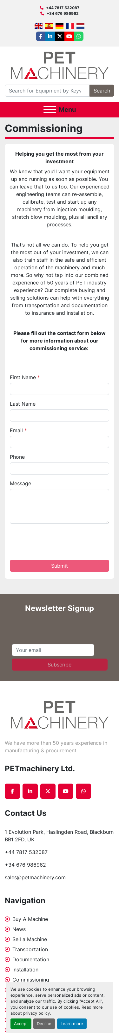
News (19, 929)
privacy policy (36, 1013)
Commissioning (30, 979)
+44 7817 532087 (62, 7)
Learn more (72, 1023)
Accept (21, 1023)
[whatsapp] (78, 36)
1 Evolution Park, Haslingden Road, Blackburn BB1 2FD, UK (59, 836)
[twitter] (59, 36)
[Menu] (49, 109)
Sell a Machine (29, 939)
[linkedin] (50, 36)
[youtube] (69, 36)
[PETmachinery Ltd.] (60, 714)
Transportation (30, 949)
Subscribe (59, 664)
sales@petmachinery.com (35, 877)
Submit (59, 566)
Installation (25, 969)
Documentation (30, 959)
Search (102, 90)
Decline (44, 1023)
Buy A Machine (30, 919)
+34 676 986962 (63, 13)
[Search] (47, 91)
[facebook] (40, 36)
